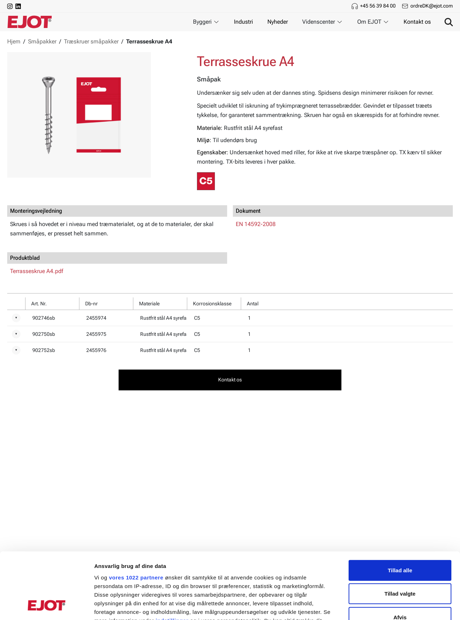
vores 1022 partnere (136, 518)
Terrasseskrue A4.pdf (36, 271)
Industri (243, 21)
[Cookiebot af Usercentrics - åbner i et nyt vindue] (46, 606)
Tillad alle (400, 510)
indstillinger (172, 561)
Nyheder (277, 21)
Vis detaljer (373, 606)
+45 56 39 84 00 (378, 6)
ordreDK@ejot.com (431, 6)
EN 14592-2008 (256, 224)
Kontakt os (417, 21)
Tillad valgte (400, 534)
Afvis (400, 557)
